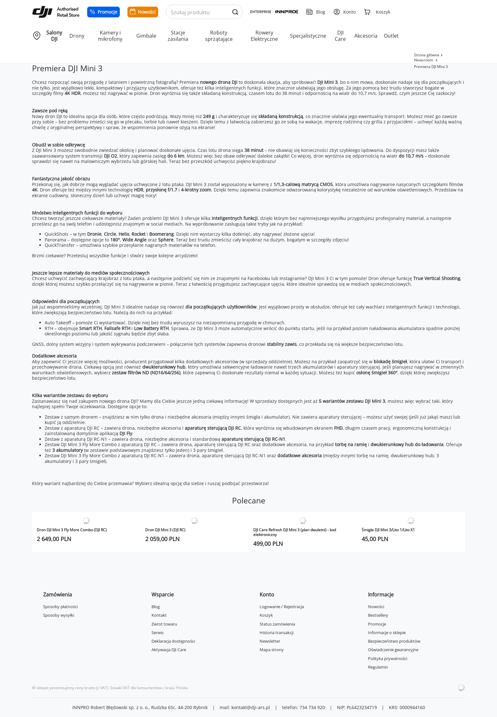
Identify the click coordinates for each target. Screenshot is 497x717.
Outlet (391, 35)
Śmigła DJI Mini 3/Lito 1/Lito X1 (388, 529)
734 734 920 (312, 707)
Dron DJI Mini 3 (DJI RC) (165, 529)
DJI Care (340, 35)
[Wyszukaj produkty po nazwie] (204, 12)
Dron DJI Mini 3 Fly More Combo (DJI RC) (72, 529)
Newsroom (424, 60)
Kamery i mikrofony (110, 35)
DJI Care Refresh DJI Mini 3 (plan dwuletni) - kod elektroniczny (294, 532)
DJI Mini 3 (327, 82)
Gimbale (146, 35)
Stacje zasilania (178, 35)
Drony (76, 35)
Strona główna (426, 55)
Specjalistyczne (308, 35)
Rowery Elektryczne (264, 35)
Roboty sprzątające (219, 35)
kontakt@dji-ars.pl (250, 707)
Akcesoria (366, 35)
